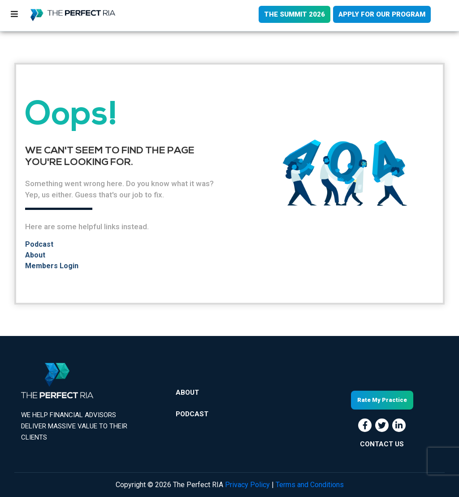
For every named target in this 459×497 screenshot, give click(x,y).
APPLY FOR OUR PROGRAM (381, 14)
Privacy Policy (247, 484)
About (35, 255)
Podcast (39, 244)
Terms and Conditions (310, 484)
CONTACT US (382, 444)
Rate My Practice (382, 400)
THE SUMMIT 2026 (294, 14)
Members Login (51, 266)
